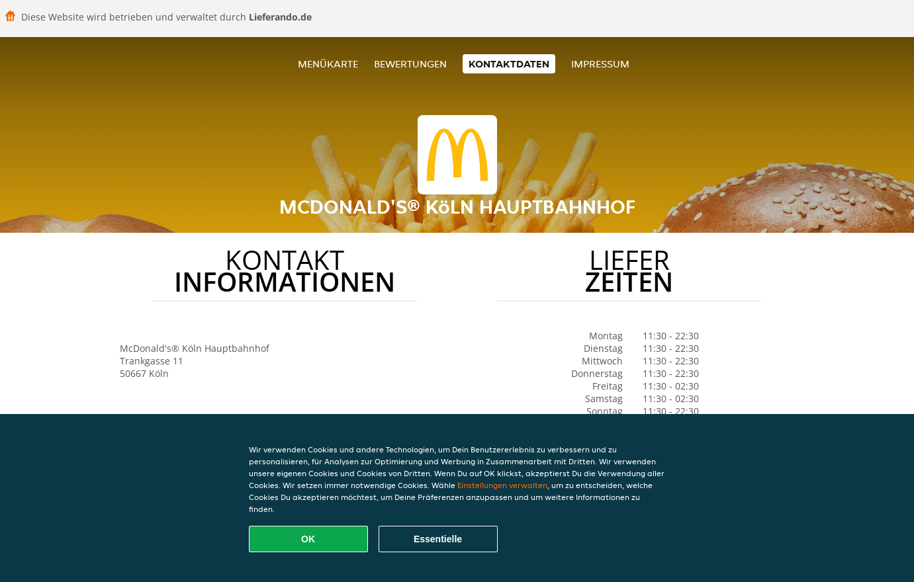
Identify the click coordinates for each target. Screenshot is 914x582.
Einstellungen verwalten (502, 485)
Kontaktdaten (509, 64)
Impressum (600, 64)
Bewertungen (410, 64)
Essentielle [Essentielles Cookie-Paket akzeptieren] (438, 539)
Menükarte (328, 64)
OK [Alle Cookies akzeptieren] (308, 539)
